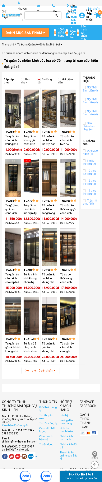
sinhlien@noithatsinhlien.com (19, 441)
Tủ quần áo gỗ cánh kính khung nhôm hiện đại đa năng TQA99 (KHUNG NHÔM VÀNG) (13, 347)
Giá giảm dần (65, 81)
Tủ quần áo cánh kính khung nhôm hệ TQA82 (13, 140)
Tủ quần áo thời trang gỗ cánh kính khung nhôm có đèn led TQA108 (68, 209)
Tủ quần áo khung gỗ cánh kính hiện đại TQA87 (30, 140)
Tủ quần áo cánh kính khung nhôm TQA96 (49, 278)
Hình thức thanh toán (66, 430)
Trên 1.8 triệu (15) (90, 202)
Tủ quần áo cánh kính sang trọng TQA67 (48, 209)
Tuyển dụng (46, 444)
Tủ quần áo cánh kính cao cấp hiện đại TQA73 (12, 278)
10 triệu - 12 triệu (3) (90, 172)
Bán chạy (25, 81)
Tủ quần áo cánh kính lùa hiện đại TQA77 (30, 209)
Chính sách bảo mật (46, 438)
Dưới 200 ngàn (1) (90, 152)
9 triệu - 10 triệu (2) (89, 162)
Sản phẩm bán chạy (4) (89, 126)
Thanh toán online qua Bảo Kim (68, 455)
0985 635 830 (74, 20)
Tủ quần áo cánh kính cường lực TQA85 (67, 347)
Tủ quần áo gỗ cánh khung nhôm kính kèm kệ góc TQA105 (49, 347)
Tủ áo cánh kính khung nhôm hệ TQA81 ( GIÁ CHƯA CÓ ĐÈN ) (31, 278)
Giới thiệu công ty (48, 409)
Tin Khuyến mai (46, 417)
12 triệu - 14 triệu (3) (90, 182)
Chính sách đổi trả (68, 446)
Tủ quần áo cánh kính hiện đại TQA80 (67, 140)
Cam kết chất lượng (47, 430)
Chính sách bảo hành (66, 438)
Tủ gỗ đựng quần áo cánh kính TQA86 (12, 209)
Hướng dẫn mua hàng (66, 422)
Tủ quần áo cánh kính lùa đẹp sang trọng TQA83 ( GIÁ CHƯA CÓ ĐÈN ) (49, 140)
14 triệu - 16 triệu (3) (90, 192)
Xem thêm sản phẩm (40, 370)
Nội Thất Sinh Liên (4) (90, 89)
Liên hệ (64, 415)
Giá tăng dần (45, 81)
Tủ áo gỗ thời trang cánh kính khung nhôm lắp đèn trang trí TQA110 (67, 278)
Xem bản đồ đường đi (15, 425)
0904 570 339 (74, 10)
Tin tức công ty (48, 423)
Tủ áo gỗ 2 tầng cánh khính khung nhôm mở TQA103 (31, 347)
